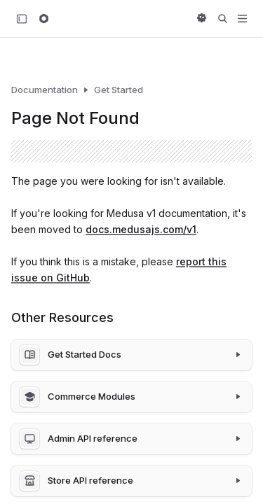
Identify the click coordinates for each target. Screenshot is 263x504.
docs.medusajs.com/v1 (141, 229)
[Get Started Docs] (131, 355)
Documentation (44, 89)
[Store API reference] (131, 480)
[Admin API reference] (131, 439)
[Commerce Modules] (131, 397)
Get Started (118, 89)
